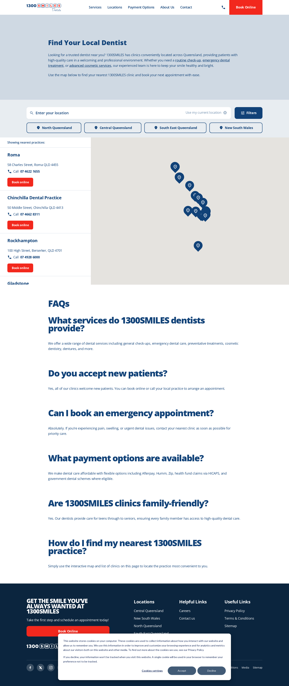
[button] (175, 166)
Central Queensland (148, 611)
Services (95, 7)
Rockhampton (22, 240)
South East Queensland (151, 633)
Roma (13, 155)
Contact (186, 7)
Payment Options (141, 7)
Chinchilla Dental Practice (34, 198)
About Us (167, 7)
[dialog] (144, 657)
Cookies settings (152, 670)
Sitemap (230, 626)
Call (23, 171)
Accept (182, 670)
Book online (20, 182)
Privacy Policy (234, 611)
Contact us (187, 618)
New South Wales (147, 618)
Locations (114, 7)
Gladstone (18, 283)
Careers (184, 611)
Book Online (68, 631)
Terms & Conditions (239, 618)
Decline (211, 670)
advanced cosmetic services (90, 65)
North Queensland (147, 626)
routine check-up (188, 60)
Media (245, 667)
